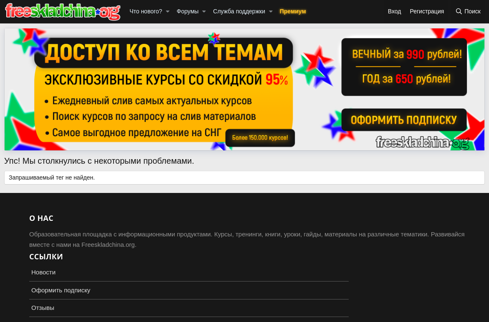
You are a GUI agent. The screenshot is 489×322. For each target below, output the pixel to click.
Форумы (188, 11)
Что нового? (145, 11)
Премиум (293, 11)
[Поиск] (468, 11)
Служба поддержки (239, 11)
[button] (167, 11)
